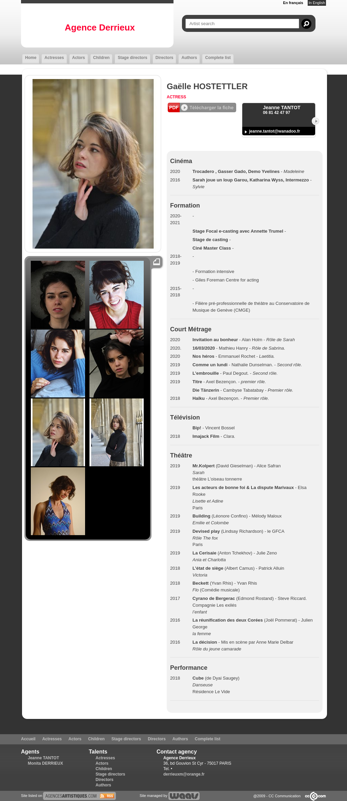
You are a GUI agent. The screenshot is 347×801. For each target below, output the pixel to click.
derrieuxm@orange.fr (184, 774)
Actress (176, 97)
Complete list (217, 57)
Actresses (54, 57)
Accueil (28, 739)
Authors (189, 57)
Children (101, 57)
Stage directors (132, 57)
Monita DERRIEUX (45, 763)
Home (30, 57)
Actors (78, 57)
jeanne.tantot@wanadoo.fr (274, 131)
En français (293, 3)
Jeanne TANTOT (43, 758)
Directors (165, 57)
